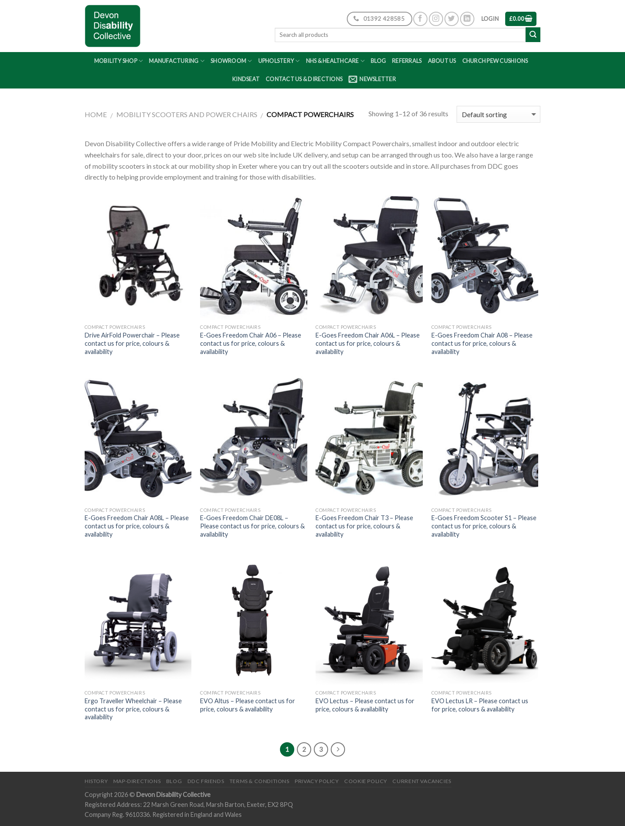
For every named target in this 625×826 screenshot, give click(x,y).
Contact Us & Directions (304, 78)
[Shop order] (498, 114)
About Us (442, 60)
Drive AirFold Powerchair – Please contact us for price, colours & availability (132, 343)
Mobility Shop (118, 61)
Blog (378, 60)
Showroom (231, 61)
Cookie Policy (365, 781)
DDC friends (206, 781)
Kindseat (246, 78)
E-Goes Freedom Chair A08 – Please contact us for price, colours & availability (482, 343)
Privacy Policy (317, 781)
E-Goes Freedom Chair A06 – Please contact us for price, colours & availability (250, 343)
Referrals (406, 60)
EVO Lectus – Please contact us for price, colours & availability (365, 705)
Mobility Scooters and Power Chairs (186, 114)
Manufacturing (176, 61)
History (96, 781)
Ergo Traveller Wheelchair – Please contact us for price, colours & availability (133, 709)
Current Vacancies (421, 781)
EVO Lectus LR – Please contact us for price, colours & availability (479, 705)
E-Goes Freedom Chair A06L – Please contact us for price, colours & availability (368, 343)
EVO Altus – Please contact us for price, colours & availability (247, 705)
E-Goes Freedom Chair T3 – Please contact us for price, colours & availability (364, 526)
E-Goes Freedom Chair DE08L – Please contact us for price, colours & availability (252, 526)
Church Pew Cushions (495, 60)
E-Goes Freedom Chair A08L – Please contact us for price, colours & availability (137, 526)
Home (96, 114)
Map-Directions (137, 781)
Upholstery (279, 61)
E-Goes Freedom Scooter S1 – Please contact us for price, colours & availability (483, 526)
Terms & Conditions (259, 781)
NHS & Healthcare (335, 61)
